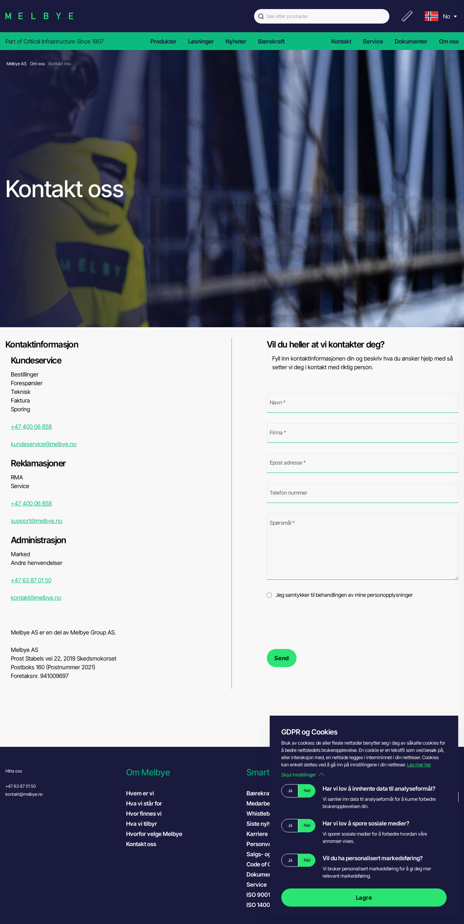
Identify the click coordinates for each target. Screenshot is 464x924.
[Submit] (260, 16)
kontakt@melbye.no (36, 597)
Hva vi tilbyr (141, 823)
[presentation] (322, 624)
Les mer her (419, 764)
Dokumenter (411, 41)
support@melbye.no (36, 520)
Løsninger (201, 41)
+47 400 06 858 (31, 426)
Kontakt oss (141, 844)
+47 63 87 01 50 (31, 580)
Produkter (163, 41)
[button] (183, 772)
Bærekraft (271, 41)
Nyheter (235, 41)
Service (373, 41)
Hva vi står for (144, 803)
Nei (307, 790)
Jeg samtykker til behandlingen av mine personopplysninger (344, 595)
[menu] (440, 16)
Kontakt (341, 41)
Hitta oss (13, 771)
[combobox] (322, 16)
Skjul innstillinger (302, 775)
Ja (290, 790)
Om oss (449, 41)
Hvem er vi (140, 793)
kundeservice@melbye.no (43, 444)
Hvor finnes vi (144, 813)
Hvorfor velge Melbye (154, 833)
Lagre (364, 897)
